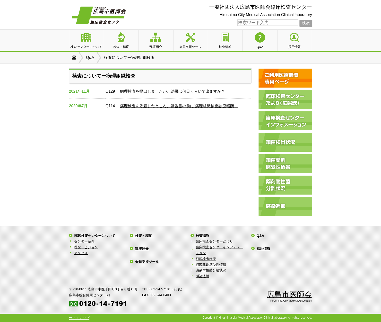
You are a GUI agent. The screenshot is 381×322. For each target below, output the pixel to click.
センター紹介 (84, 241)
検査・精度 (143, 236)
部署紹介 (142, 248)
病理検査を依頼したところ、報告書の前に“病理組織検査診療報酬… (179, 106)
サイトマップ (79, 318)
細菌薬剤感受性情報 (211, 265)
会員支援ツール (147, 262)
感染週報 (202, 276)
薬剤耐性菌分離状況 (211, 270)
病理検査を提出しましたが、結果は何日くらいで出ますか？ (172, 91)
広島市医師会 (289, 294)
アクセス (81, 253)
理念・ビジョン (86, 247)
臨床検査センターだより (214, 241)
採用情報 (263, 248)
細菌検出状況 (206, 259)
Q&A (90, 57)
